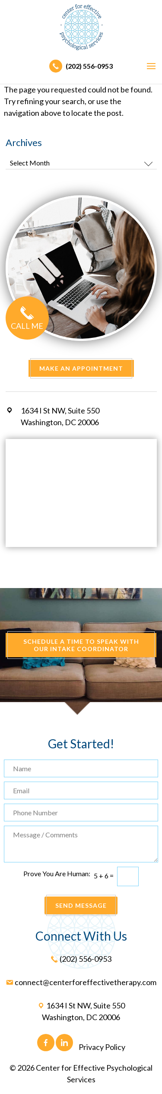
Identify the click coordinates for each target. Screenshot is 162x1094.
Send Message (81, 905)
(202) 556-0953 (81, 66)
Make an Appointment (81, 368)
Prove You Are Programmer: (56, 873)
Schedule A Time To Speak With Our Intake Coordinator (81, 645)
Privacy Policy (102, 1047)
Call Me (27, 319)
